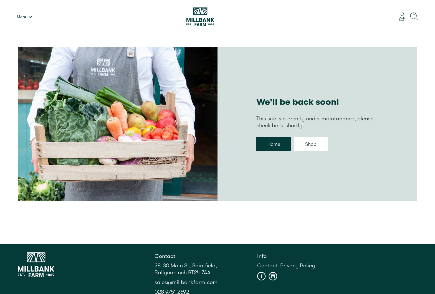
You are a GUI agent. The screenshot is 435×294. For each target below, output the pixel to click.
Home (273, 144)
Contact (267, 265)
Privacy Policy (297, 265)
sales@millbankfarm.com (186, 282)
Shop (311, 144)
